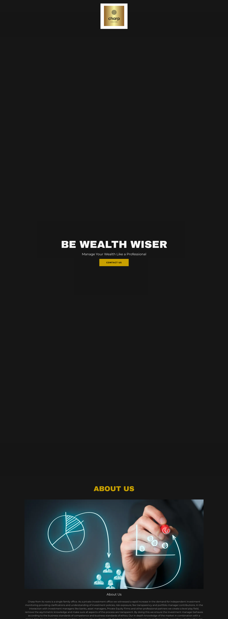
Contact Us (114, 262)
